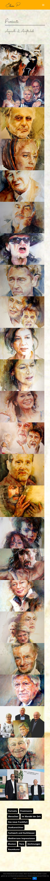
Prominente (26, 811)
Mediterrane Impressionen (21, 838)
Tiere (21, 844)
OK (35, 878)
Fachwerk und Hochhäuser (21, 833)
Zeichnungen (33, 844)
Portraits (12, 811)
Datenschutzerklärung (24, 878)
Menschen (13, 816)
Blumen (12, 844)
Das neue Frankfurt (18, 822)
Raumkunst (14, 849)
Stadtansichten (15, 827)
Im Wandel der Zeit (31, 816)
